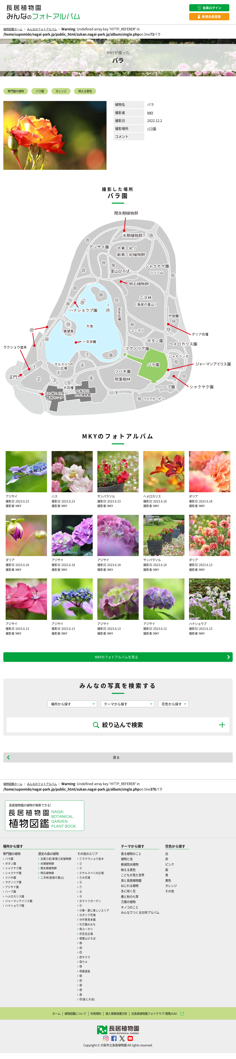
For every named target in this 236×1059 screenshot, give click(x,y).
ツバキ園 (11, 883)
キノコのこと (138, 912)
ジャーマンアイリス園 (19, 906)
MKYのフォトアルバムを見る (116, 661)
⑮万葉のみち (92, 930)
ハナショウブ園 (15, 911)
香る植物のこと (139, 859)
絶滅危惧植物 (138, 869)
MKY (150, 114)
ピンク (182, 869)
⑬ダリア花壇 (92, 920)
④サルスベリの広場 (97, 878)
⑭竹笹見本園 (92, 925)
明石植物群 (50, 878)
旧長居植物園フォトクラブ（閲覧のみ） (161, 1019)
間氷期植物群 (51, 874)
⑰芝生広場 (91, 939)
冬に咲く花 (136, 896)
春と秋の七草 (138, 901)
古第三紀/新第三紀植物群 (59, 864)
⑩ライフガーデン (95, 906)
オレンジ (72, 92)
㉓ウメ (88, 967)
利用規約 (91, 1019)
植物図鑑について (67, 1019)
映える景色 (100, 92)
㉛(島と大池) (92, 1005)
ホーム (44, 1019)
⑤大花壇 (89, 883)
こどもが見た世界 (141, 880)
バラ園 (47, 92)
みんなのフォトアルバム (49, 29)
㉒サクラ (89, 963)
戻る (116, 761)
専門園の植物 (18, 92)
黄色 (180, 885)
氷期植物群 (50, 869)
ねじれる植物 (138, 891)
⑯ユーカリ (91, 934)
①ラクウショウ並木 (97, 864)
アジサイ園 (12, 892)
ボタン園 (11, 869)
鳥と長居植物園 (139, 885)
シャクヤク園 (14, 874)
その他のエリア (93, 859)
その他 (182, 896)
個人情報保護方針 (115, 1019)
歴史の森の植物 (52, 859)
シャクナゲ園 (14, 878)
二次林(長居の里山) (55, 883)
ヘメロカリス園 (15, 902)
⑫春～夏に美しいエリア (100, 916)
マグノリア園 (14, 888)
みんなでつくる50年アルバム (149, 918)
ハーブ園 (11, 897)
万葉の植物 (136, 907)
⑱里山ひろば (92, 944)
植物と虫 (134, 864)
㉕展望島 (89, 977)
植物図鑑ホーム (15, 29)
